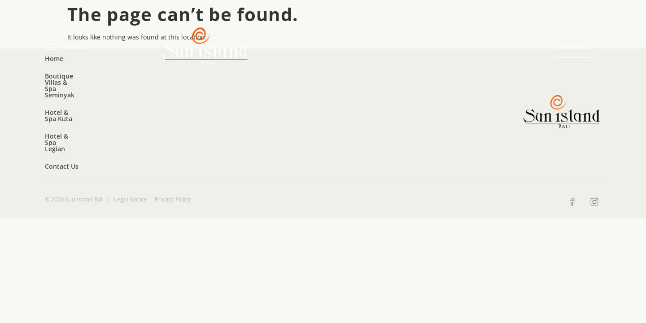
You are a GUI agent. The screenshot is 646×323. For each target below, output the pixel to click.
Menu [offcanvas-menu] (64, 47)
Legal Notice (130, 123)
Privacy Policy (173, 123)
